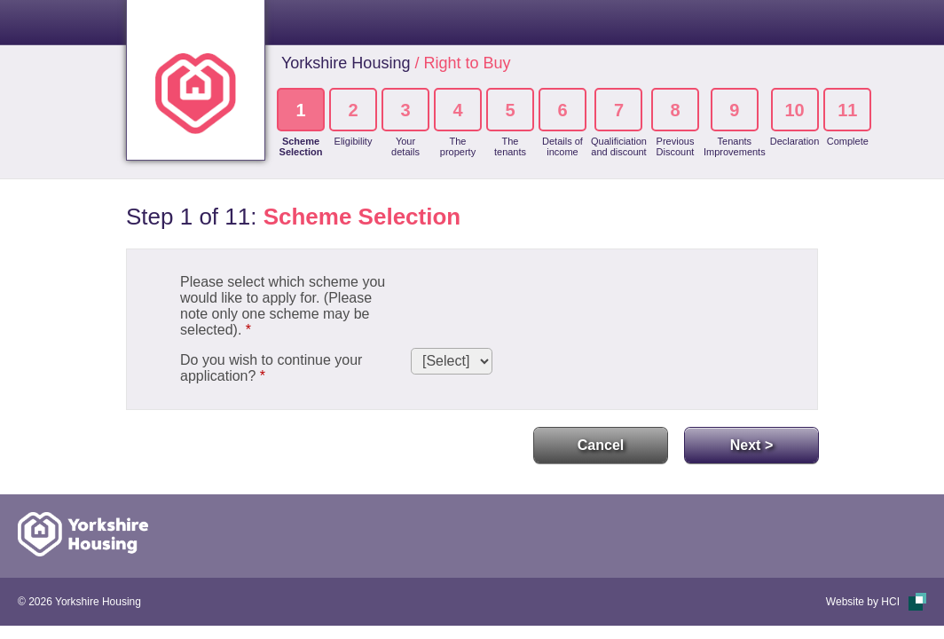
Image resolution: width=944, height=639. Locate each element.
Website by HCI (863, 602)
